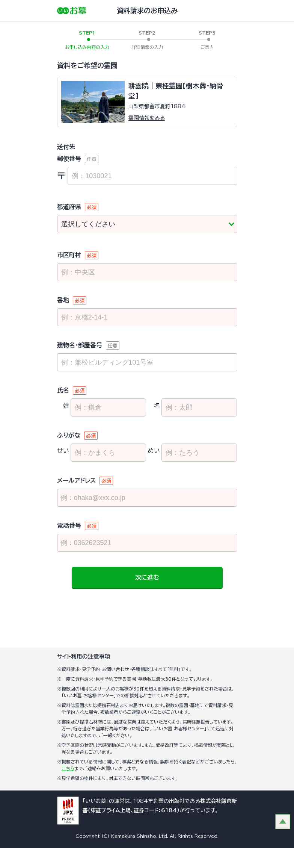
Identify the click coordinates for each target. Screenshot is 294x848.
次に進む (147, 577)
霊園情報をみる (146, 118)
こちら (68, 768)
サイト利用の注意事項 (83, 656)
